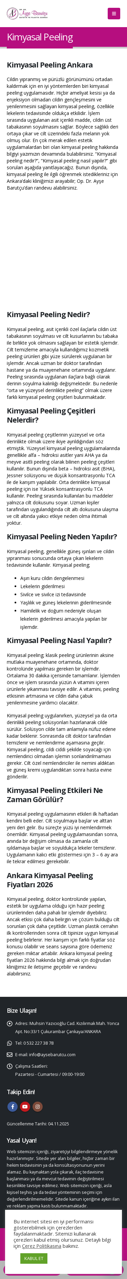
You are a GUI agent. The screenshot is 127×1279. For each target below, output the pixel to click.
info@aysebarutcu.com (52, 1055)
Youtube (25, 1107)
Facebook (12, 1107)
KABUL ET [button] (33, 1258)
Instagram (38, 1107)
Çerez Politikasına (41, 1245)
